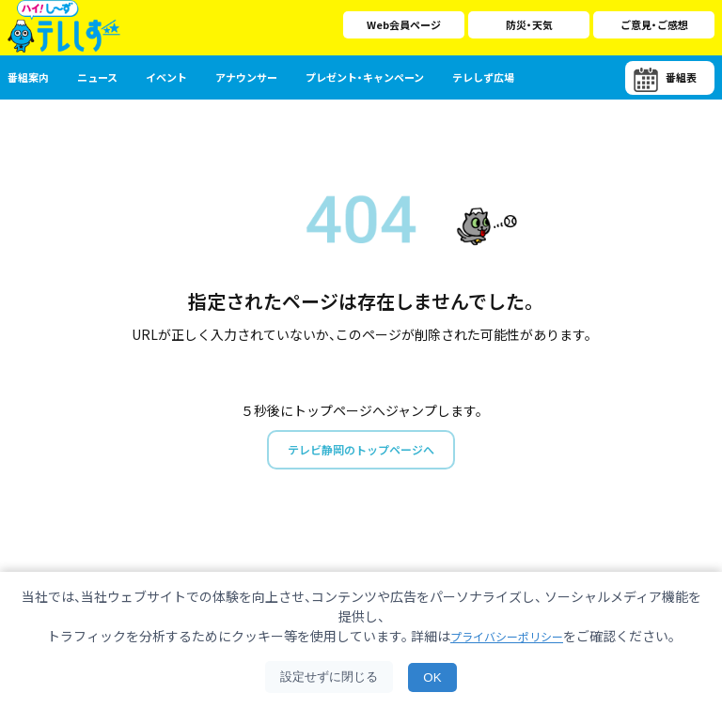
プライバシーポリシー (507, 635)
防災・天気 (529, 24)
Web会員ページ (404, 24)
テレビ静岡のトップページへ (361, 450)
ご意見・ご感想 (654, 24)
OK (432, 677)
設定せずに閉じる (329, 677)
